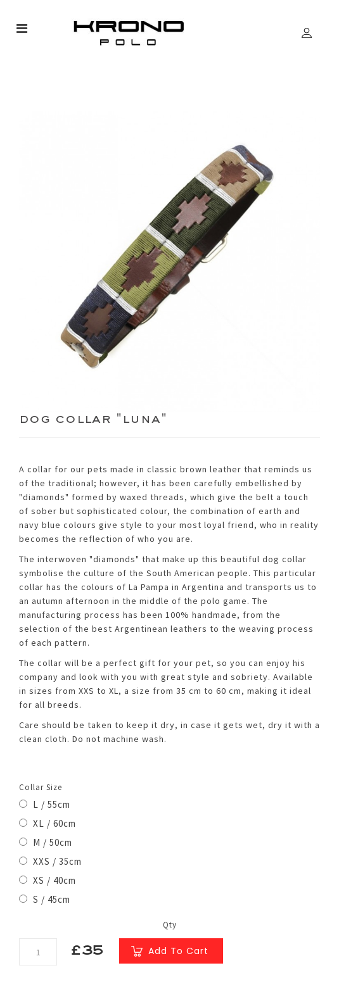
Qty (170, 924)
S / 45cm (44, 899)
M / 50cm (45, 842)
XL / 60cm (47, 823)
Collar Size (40, 787)
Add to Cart (178, 951)
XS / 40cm (47, 880)
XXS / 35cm (50, 861)
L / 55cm (44, 804)
